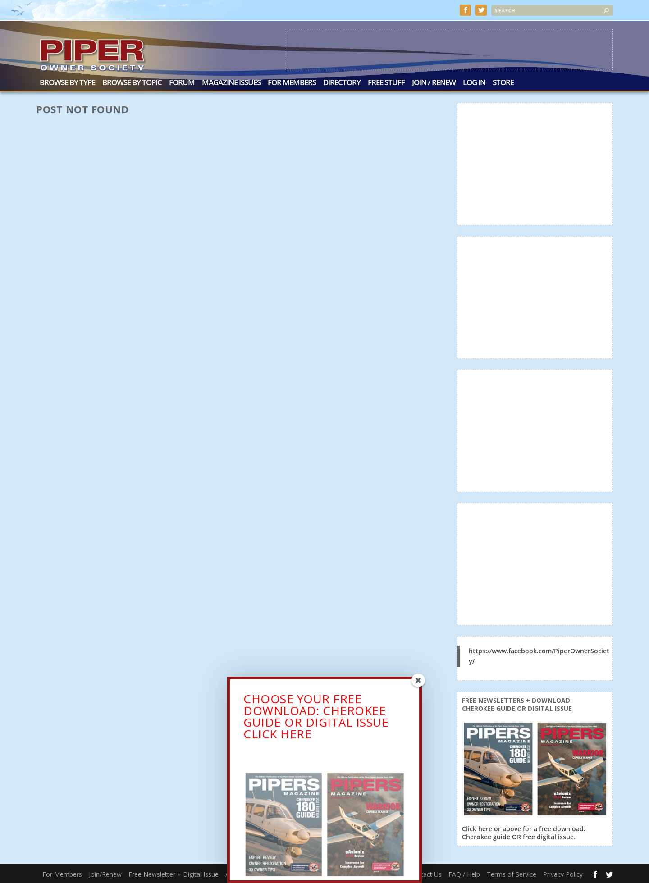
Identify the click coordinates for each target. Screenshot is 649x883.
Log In (474, 82)
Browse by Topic (132, 82)
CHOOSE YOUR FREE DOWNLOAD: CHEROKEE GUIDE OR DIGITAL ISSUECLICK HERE (315, 719)
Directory (342, 82)
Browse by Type (67, 82)
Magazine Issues (231, 82)
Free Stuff (386, 82)
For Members (292, 82)
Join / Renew (434, 82)
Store (503, 82)
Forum (182, 82)
